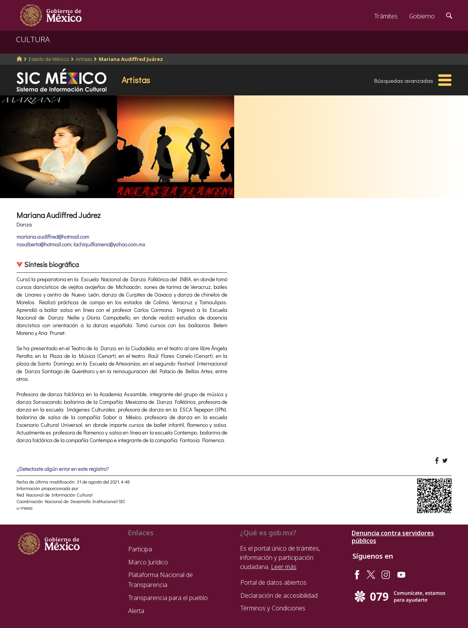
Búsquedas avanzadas (403, 80)
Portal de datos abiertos (273, 582)
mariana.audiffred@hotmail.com (52, 236)
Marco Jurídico (148, 562)
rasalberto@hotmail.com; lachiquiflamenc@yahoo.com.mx (80, 244)
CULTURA (33, 39)
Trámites (386, 16)
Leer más (284, 566)
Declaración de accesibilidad (279, 595)
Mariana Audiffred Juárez (131, 59)
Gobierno (422, 16)
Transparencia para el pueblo (168, 598)
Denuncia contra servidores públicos (393, 537)
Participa (140, 549)
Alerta (136, 611)
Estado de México (49, 59)
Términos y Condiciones (272, 608)
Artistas (84, 59)
